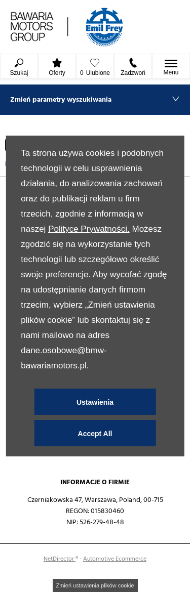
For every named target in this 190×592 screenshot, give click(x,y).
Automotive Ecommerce (114, 559)
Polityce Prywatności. (89, 229)
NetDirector (59, 559)
